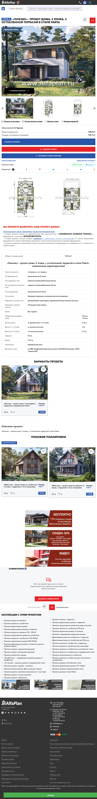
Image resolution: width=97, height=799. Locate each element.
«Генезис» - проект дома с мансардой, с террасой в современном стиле (20, 405)
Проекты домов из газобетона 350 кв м (68, 628)
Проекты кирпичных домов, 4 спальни (67, 631)
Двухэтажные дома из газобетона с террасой (70, 637)
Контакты (53, 767)
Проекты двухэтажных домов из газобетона (21, 635)
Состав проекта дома (33, 121)
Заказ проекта (6, 782)
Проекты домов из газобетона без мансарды (70, 646)
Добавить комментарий (48, 599)
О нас (52, 763)
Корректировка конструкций (11, 767)
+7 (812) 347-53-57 (59, 717)
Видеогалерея (54, 759)
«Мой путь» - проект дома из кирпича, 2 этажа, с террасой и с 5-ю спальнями (68, 487)
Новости (52, 771)
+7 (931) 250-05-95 (59, 713)
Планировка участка (8, 771)
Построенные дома (56, 755)
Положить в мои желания (49, 156)
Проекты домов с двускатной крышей (19, 649)
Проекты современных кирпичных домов (68, 634)
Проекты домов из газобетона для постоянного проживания (71, 659)
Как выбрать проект (8, 759)
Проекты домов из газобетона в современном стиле (73, 652)
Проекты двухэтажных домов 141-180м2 (68, 666)
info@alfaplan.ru (57, 723)
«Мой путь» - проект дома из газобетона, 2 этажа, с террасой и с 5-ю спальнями (20, 486)
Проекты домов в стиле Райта (64, 672)
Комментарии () (71, 121)
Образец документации (9, 751)
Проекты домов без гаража (15, 655)
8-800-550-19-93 (58, 711)
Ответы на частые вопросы (10, 755)
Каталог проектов (7, 744)
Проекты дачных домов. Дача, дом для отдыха (23, 669)
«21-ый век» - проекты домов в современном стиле (24, 663)
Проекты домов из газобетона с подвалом (69, 643)
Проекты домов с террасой (63, 619)
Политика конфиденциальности (60, 782)
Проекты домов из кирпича (15, 620)
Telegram (89, 165)
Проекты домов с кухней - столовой (18, 666)
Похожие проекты (9, 443)
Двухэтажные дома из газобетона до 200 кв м (70, 640)
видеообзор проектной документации (38, 232)
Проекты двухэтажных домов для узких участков (71, 625)
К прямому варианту (18, 91)
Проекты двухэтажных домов (15, 626)
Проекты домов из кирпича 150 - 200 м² (20, 632)
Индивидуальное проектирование (13, 775)
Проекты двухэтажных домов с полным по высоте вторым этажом (24, 645)
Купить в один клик (9, 160)
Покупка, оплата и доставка (10, 747)
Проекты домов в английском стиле (66, 663)
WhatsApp (77, 165)
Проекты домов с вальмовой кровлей (19, 652)
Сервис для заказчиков (9, 763)
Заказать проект (50, 149)
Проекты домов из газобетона (16, 623)
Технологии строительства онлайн (61, 747)
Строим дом (54, 740)
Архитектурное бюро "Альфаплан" (12, 705)
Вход (5, 720)
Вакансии (53, 778)
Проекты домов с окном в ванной (17, 675)
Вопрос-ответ (53, 121)
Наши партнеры (55, 751)
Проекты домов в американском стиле (67, 669)
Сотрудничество (55, 775)
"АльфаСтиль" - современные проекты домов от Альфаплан (23, 659)
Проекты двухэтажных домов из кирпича (20, 629)
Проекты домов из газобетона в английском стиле (72, 649)
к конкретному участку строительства (54, 238)
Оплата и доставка (12, 121)
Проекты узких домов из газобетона (67, 655)
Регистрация (8, 723)
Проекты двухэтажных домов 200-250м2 (20, 641)
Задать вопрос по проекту (86, 160)
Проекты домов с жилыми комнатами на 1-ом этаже (25, 672)
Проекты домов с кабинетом (15, 678)
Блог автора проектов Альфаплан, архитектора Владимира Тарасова (72, 744)
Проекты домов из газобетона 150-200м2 (21, 638)
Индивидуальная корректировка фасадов (15, 778)
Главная (4, 740)
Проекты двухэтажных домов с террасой (68, 622)
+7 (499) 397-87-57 (59, 720)
